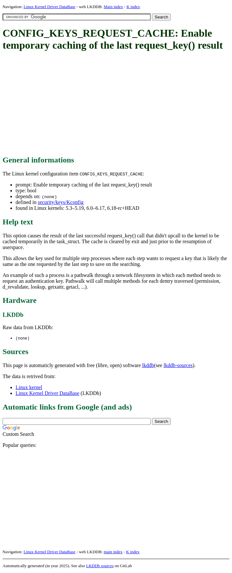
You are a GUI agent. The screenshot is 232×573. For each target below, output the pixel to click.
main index (113, 552)
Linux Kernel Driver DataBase (49, 6)
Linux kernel (29, 387)
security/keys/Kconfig (60, 202)
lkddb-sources (178, 365)
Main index (113, 6)
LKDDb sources (100, 566)
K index (133, 6)
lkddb (148, 365)
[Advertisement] (117, 103)
